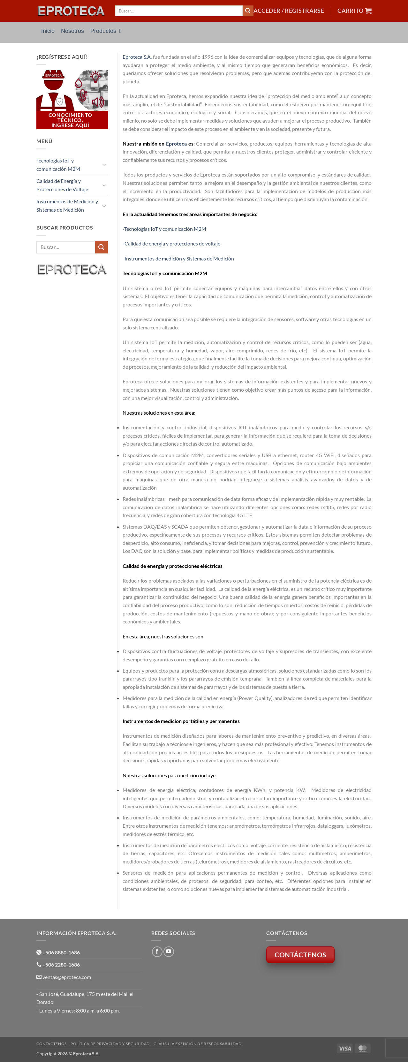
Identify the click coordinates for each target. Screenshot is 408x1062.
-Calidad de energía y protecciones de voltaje (171, 243)
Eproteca (176, 143)
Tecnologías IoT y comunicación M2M (58, 164)
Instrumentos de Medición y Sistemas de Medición (67, 205)
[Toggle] (104, 164)
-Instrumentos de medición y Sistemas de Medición (178, 258)
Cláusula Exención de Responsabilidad (197, 1043)
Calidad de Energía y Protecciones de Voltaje (62, 185)
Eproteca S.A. (137, 57)
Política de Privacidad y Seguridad (110, 1043)
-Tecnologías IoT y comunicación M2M (164, 229)
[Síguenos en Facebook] (157, 951)
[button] (288, 10)
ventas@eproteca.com (66, 977)
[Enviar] (248, 10)
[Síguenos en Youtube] (168, 951)
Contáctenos (51, 1043)
